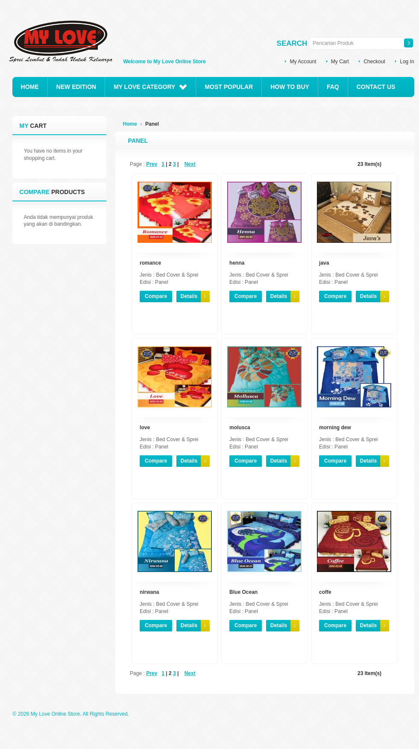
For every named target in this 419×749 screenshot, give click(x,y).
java (324, 263)
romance (150, 263)
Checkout (374, 62)
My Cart (340, 62)
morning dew (335, 428)
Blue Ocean (243, 592)
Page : (137, 164)
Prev (151, 164)
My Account (303, 62)
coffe (325, 592)
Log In (407, 62)
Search (292, 43)
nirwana (149, 592)
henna (236, 263)
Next (190, 164)
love (145, 428)
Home (130, 124)
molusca (239, 428)
